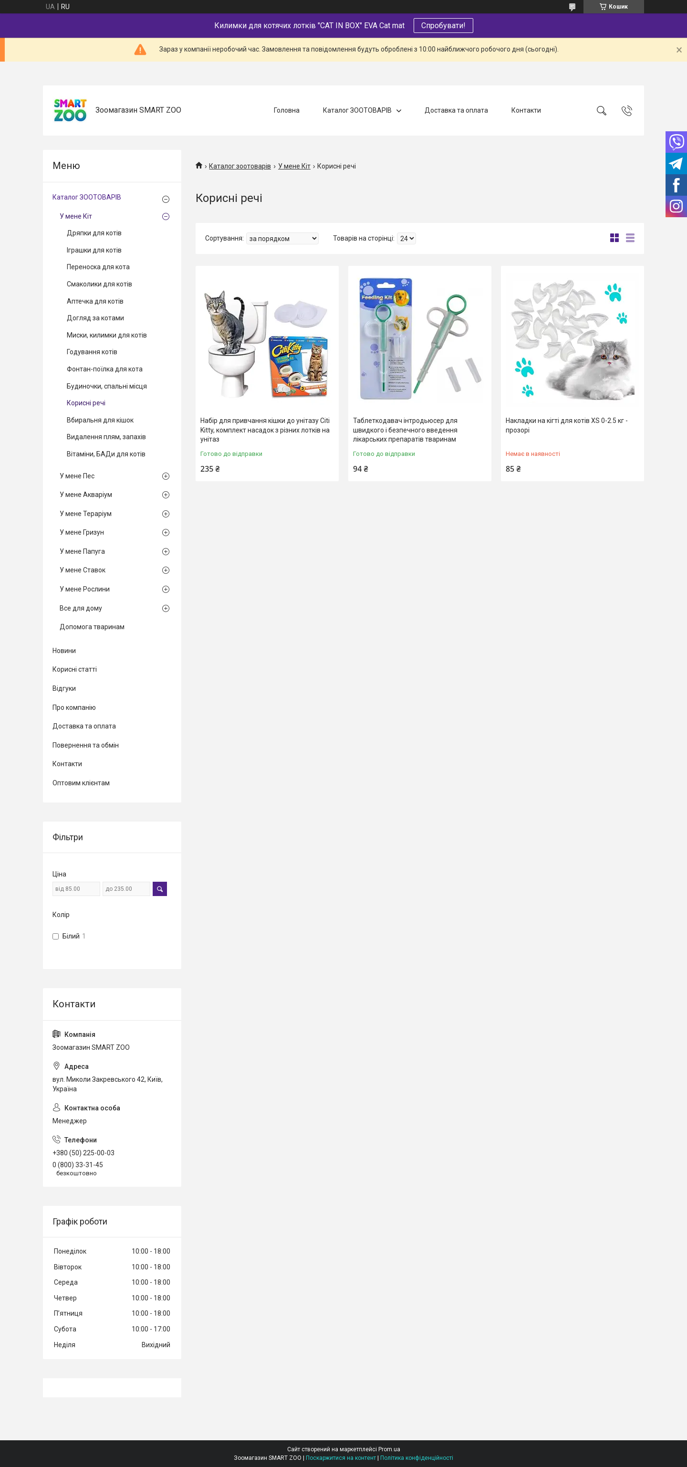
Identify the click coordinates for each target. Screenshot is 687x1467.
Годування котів (92, 352)
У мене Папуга (82, 551)
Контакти (526, 110)
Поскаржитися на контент (341, 1458)
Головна (287, 110)
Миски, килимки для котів (107, 335)
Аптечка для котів (95, 301)
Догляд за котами (95, 318)
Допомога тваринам (92, 627)
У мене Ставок (82, 570)
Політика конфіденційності (416, 1458)
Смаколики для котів (99, 284)
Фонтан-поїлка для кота (105, 369)
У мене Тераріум (86, 513)
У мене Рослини (85, 589)
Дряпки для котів (94, 233)
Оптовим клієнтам (81, 783)
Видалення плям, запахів (106, 437)
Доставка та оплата (456, 110)
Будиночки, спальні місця (107, 386)
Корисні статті (74, 669)
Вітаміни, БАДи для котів (106, 454)
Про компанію (74, 707)
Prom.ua (389, 1449)
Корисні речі (86, 403)
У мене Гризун (82, 532)
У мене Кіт (294, 166)
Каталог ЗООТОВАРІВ (357, 110)
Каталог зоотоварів (240, 166)
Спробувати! (443, 25)
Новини (64, 650)
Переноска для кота (98, 267)
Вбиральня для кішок (100, 420)
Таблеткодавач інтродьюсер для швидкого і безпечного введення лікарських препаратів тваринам (405, 430)
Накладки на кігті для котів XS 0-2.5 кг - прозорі (567, 425)
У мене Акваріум (86, 494)
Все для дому (81, 608)
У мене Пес (77, 476)
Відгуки (64, 688)
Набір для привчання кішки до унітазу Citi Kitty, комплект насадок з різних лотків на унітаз (265, 430)
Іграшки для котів (94, 250)
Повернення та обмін (85, 745)
